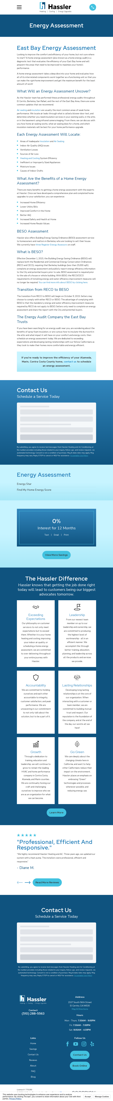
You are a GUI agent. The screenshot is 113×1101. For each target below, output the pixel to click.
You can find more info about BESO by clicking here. (63, 282)
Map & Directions (80, 1009)
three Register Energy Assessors (51, 244)
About (33, 1065)
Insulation (45, 141)
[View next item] (28, 882)
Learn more (57, 812)
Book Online (80, 1065)
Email (56, 534)
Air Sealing (59, 141)
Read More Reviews (47, 882)
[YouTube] (75, 1044)
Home (33, 1043)
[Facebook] (67, 1044)
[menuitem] (56, 484)
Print (66, 534)
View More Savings (56, 555)
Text (46, 534)
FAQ (33, 1071)
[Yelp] (92, 1044)
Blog (33, 1076)
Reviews (33, 1060)
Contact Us (33, 1054)
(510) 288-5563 (33, 1013)
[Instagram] (84, 1044)
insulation (36, 110)
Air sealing (22, 110)
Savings (33, 1049)
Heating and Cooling (30, 158)
